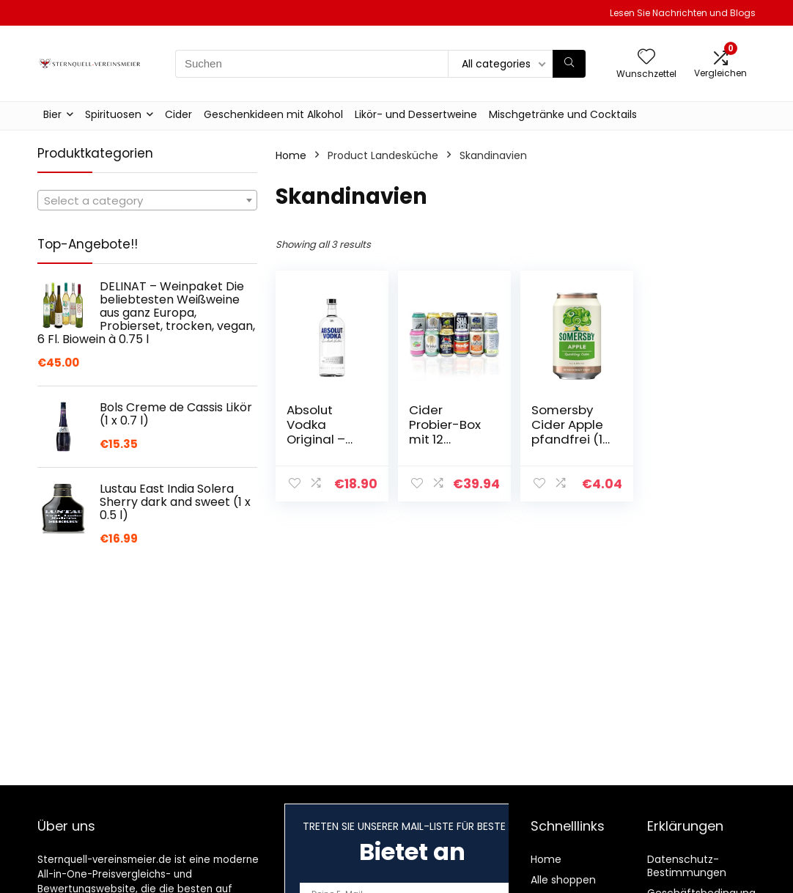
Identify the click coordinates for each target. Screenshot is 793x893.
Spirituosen (113, 114)
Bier (52, 114)
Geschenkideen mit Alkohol (273, 114)
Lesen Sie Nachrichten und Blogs (683, 13)
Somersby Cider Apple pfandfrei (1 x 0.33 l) (567, 432)
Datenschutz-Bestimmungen (686, 866)
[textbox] (147, 201)
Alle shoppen (563, 879)
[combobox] (147, 200)
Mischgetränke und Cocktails (563, 114)
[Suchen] (569, 64)
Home (291, 155)
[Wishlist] (646, 57)
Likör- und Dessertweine (416, 114)
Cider (178, 114)
